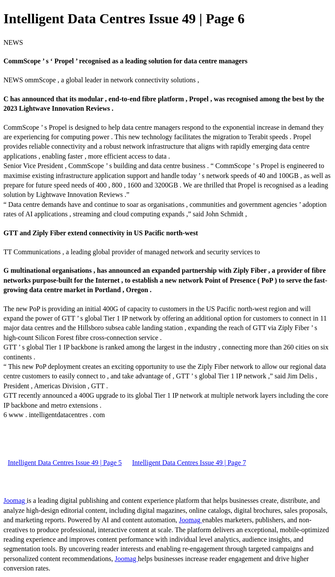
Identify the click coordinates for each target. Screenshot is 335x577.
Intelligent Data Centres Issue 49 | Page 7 (189, 462)
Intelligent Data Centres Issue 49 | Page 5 (65, 462)
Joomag (15, 500)
